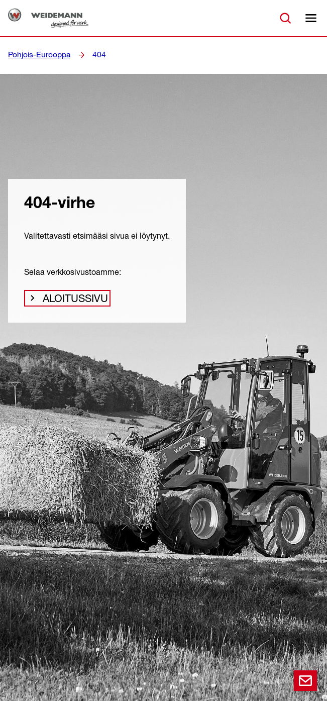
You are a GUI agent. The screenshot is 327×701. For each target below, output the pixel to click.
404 (92, 55)
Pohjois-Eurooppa (36, 55)
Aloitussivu (71, 301)
